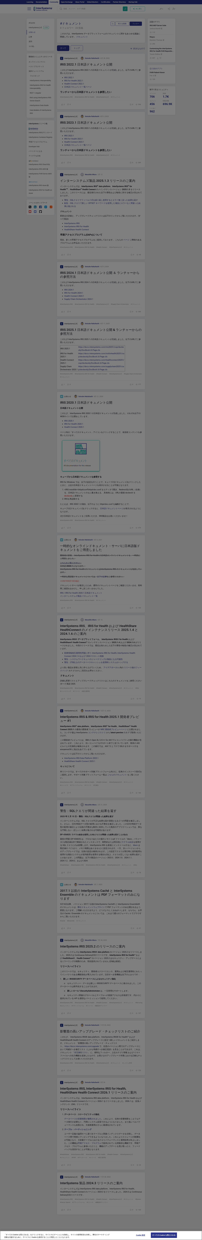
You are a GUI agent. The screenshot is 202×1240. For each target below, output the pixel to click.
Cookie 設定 (140, 1237)
